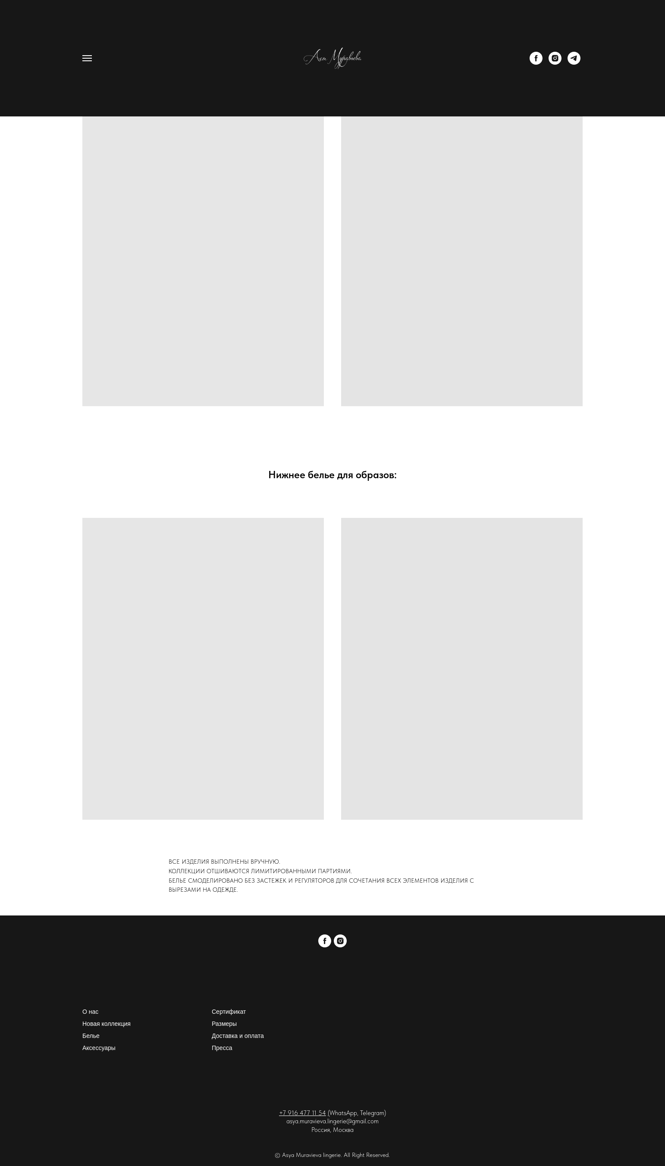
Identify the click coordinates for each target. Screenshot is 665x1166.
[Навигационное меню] (87, 58)
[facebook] (536, 62)
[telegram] (574, 62)
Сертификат (229, 1011)
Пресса (222, 1047)
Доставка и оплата (238, 1035)
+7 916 (289, 1113)
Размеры (224, 1023)
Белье (91, 1035)
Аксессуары (99, 1047)
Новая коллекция (106, 1023)
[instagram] (555, 62)
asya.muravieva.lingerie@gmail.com (332, 1121)
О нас (90, 1011)
